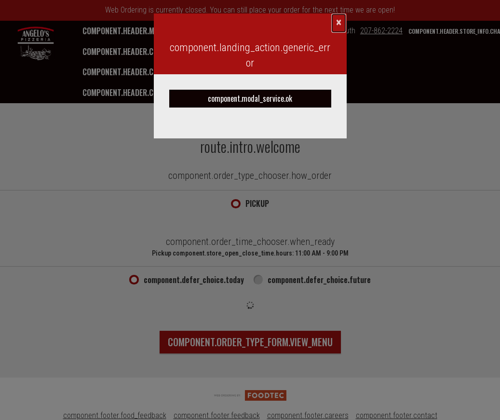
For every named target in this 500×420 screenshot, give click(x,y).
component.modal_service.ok (250, 98)
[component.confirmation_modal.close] (338, 23)
